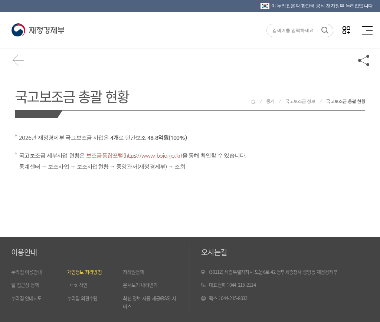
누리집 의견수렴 (82, 298)
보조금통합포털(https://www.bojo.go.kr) (134, 155)
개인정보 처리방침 (84, 271)
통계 (270, 101)
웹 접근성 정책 (25, 284)
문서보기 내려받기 (140, 284)
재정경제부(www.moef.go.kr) (37, 30)
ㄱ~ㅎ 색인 (77, 284)
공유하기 (364, 60)
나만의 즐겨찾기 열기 (346, 30)
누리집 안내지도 (26, 298)
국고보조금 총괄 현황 (72, 96)
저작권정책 (133, 271)
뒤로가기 (18, 60)
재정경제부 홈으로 (253, 101)
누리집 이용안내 (26, 271)
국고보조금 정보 (300, 101)
